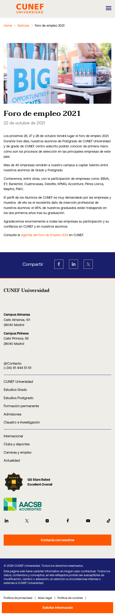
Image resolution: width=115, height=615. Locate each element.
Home (8, 25)
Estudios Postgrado (18, 398)
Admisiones (12, 414)
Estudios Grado (15, 390)
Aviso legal (45, 598)
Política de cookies (70, 598)
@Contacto (13, 363)
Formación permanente (21, 406)
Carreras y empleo (18, 452)
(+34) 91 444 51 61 (17, 368)
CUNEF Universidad (18, 381)
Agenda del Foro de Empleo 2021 (44, 235)
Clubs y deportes (17, 444)
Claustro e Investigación (22, 422)
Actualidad (12, 460)
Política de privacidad (18, 598)
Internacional (13, 436)
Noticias (23, 25)
